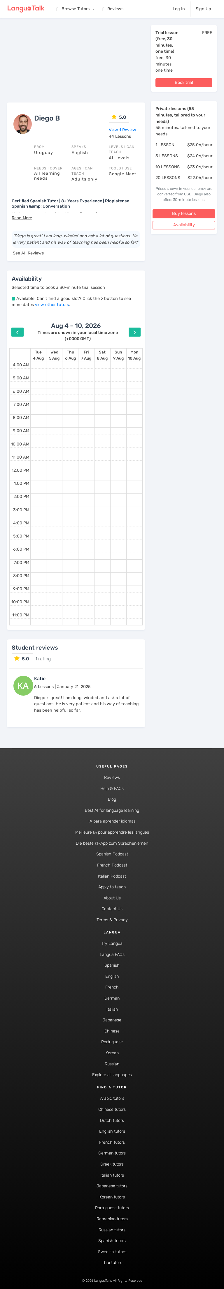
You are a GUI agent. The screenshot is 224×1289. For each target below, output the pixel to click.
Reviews (112, 777)
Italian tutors (112, 1175)
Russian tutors (112, 1230)
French (112, 987)
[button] (22, 217)
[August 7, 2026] (86, 355)
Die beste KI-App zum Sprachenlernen (112, 843)
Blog (112, 799)
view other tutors (52, 304)
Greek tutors (112, 1164)
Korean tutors (112, 1197)
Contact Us (112, 908)
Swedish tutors (112, 1251)
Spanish (112, 965)
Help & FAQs (112, 788)
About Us (112, 898)
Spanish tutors (112, 1240)
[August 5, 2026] (54, 355)
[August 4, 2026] (38, 355)
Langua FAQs (112, 954)
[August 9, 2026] (118, 355)
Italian (112, 1009)
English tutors (112, 1131)
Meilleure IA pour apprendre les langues (112, 832)
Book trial (184, 82)
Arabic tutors (112, 1098)
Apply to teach (112, 887)
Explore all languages (112, 1074)
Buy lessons (184, 213)
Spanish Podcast (112, 854)
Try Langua (112, 943)
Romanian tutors (112, 1218)
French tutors (112, 1142)
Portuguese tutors (112, 1207)
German (112, 998)
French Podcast (112, 865)
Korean (112, 1053)
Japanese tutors (112, 1186)
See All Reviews (28, 253)
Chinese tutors (112, 1109)
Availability (184, 224)
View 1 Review (122, 130)
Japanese (112, 1020)
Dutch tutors (112, 1120)
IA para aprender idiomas (112, 821)
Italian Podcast (112, 876)
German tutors (112, 1153)
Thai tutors (112, 1262)
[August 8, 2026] (102, 355)
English (112, 976)
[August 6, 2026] (70, 355)
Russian (112, 1064)
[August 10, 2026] (134, 355)
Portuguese (112, 1041)
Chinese (112, 1031)
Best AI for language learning (112, 810)
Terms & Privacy (112, 919)
